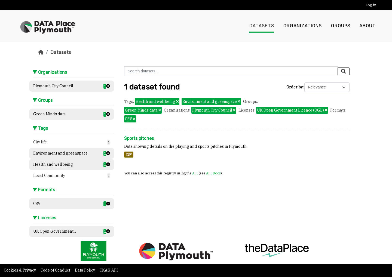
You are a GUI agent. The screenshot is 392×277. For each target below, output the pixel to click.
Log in (371, 5)
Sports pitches (139, 138)
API (195, 173)
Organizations (302, 26)
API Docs (213, 173)
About (367, 26)
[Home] (41, 52)
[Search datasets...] (231, 71)
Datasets (261, 26)
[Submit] (344, 71)
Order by (294, 87)
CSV (129, 154)
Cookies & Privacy (20, 270)
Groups (340, 26)
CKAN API (109, 270)
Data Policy (85, 270)
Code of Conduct (56, 270)
